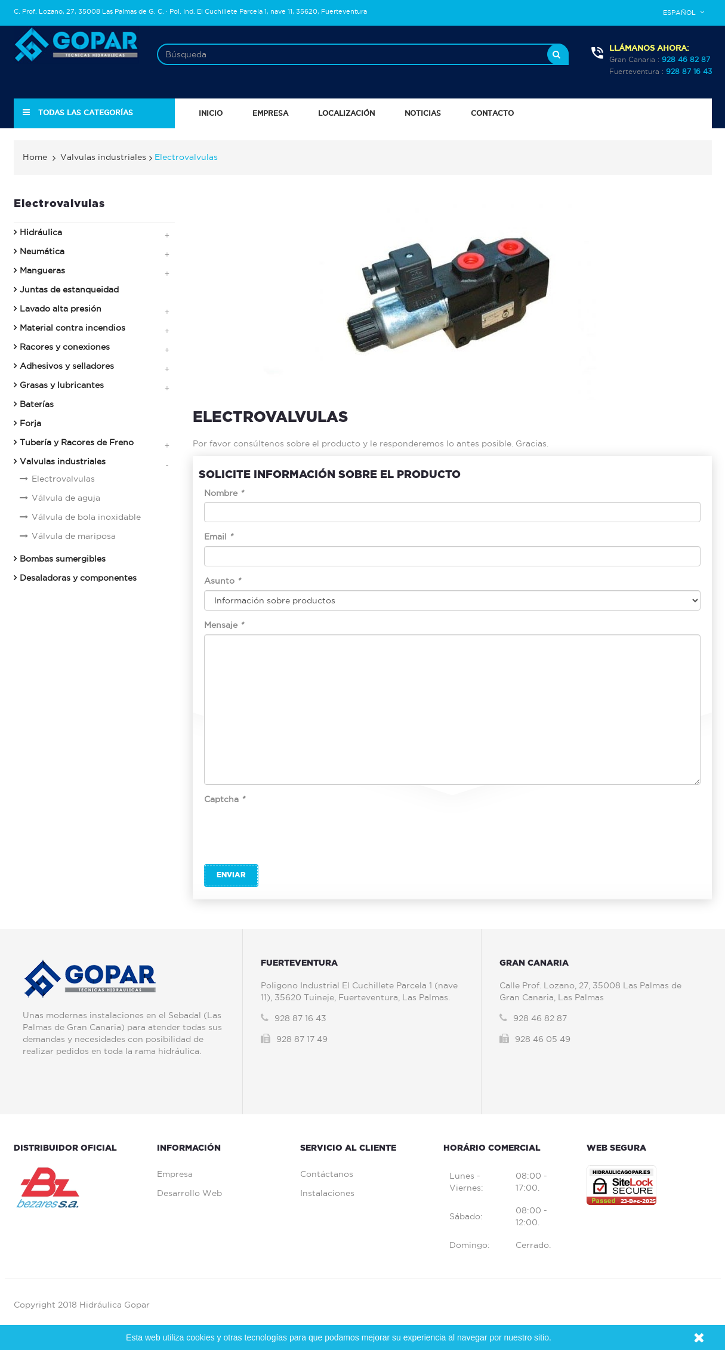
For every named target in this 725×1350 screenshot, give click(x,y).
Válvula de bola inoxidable (86, 517)
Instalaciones (327, 1193)
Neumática (42, 251)
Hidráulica (41, 232)
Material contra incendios (72, 327)
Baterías (37, 404)
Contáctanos (326, 1174)
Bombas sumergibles (63, 558)
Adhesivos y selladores (67, 366)
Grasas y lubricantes (62, 385)
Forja (30, 423)
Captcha (224, 799)
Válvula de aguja (66, 498)
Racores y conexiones (65, 347)
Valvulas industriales (63, 461)
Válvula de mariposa (74, 536)
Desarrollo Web (189, 1193)
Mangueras (42, 270)
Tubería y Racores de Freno (77, 442)
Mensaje (223, 625)
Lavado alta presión (60, 308)
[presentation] (294, 832)
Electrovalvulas (63, 478)
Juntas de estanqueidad (69, 289)
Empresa (175, 1174)
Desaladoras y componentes (78, 577)
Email (218, 536)
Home (35, 157)
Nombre (223, 493)
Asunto (222, 580)
